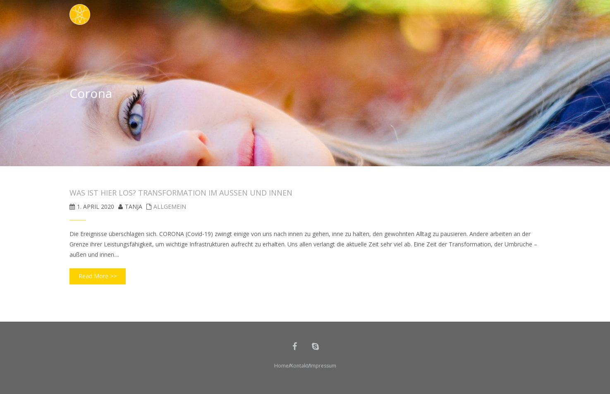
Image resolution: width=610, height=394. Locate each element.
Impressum (323, 365)
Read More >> (98, 276)
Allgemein (169, 206)
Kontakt (299, 365)
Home (281, 365)
